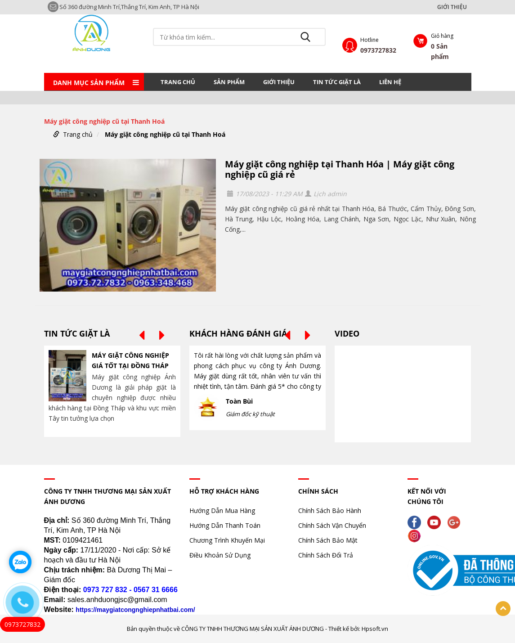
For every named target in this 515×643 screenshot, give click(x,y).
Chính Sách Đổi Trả (325, 555)
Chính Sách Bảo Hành (329, 510)
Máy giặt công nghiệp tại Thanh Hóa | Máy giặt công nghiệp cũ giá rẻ (339, 169)
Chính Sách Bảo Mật (328, 540)
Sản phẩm (229, 82)
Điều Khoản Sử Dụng (220, 555)
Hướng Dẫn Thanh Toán (224, 525)
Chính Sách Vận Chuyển (332, 525)
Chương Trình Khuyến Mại (227, 540)
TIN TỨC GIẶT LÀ (337, 82)
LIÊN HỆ (390, 82)
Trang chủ (178, 82)
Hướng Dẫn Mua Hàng (222, 510)
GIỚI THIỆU (452, 7)
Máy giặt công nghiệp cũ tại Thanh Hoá (165, 134)
